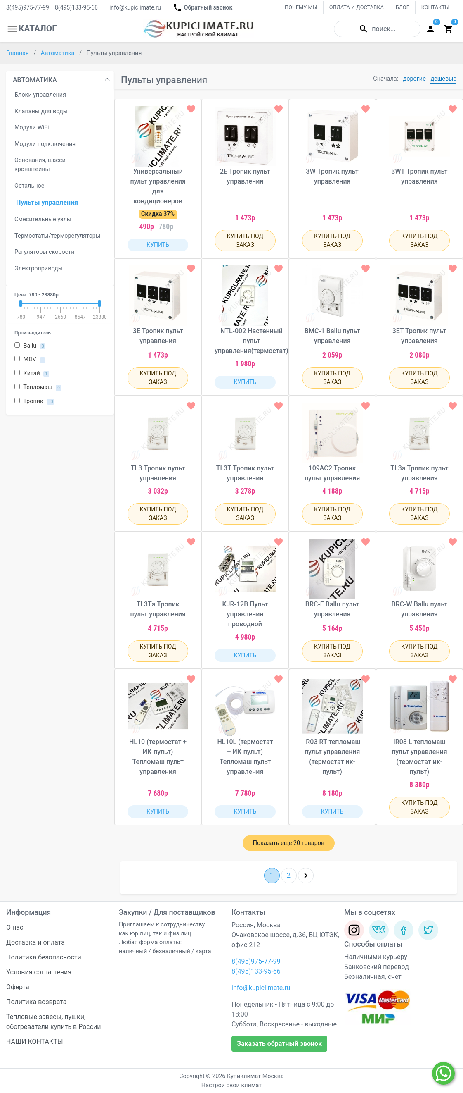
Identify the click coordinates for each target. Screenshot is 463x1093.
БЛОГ (402, 7)
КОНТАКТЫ (435, 7)
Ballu (29, 346)
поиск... (377, 29)
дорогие (414, 78)
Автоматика (58, 53)
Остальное (29, 185)
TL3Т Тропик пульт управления (245, 473)
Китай (31, 373)
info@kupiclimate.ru (135, 7)
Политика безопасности (43, 957)
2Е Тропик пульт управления (245, 176)
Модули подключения (45, 144)
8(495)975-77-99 (27, 7)
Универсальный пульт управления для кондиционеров (157, 186)
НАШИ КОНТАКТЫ (34, 1041)
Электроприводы (38, 268)
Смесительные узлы (42, 219)
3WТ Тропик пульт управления (419, 176)
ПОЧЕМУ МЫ (301, 7)
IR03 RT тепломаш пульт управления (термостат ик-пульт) (332, 757)
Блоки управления (40, 94)
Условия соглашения (38, 972)
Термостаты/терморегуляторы (57, 235)
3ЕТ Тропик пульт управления (419, 336)
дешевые (443, 78)
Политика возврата (36, 1002)
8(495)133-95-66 (76, 7)
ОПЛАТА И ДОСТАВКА (356, 7)
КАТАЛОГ (31, 29)
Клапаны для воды (41, 111)
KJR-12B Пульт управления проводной (245, 614)
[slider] (20, 303)
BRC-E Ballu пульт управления (332, 609)
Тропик (34, 401)
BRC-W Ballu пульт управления (420, 609)
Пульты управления (47, 202)
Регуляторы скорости (44, 251)
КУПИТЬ (157, 244)
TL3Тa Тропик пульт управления (157, 609)
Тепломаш (37, 387)
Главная (18, 53)
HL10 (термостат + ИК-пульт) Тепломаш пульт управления (158, 757)
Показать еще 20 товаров (288, 843)
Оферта (17, 987)
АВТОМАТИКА (35, 80)
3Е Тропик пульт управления (158, 336)
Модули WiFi (31, 127)
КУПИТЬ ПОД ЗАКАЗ (245, 240)
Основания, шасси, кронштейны (40, 165)
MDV (29, 359)
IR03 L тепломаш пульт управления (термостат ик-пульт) (419, 757)
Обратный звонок (202, 7)
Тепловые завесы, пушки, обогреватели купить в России (53, 1022)
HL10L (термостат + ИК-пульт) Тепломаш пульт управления (245, 757)
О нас (14, 927)
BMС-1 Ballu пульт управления (332, 336)
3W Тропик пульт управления (332, 176)
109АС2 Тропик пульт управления (332, 473)
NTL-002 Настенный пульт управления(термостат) (251, 341)
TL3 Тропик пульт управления (158, 473)
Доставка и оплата (35, 942)
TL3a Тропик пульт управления (419, 473)
